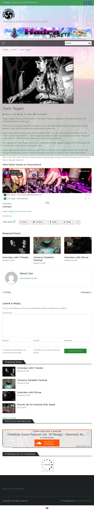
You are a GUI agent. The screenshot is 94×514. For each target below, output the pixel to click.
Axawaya (85, 292)
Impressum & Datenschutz (13, 489)
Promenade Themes (83, 501)
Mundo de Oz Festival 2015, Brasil (36, 404)
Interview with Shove (76, 257)
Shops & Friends (9, 418)
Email (36, 340)
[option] (34, 2)
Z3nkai (7, 292)
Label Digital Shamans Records (16, 211)
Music (29, 114)
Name (6, 340)
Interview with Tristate (15, 257)
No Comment (41, 114)
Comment (7, 313)
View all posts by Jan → (29, 278)
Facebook (7, 216)
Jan (21, 114)
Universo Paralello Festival (24, 2)
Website (68, 340)
